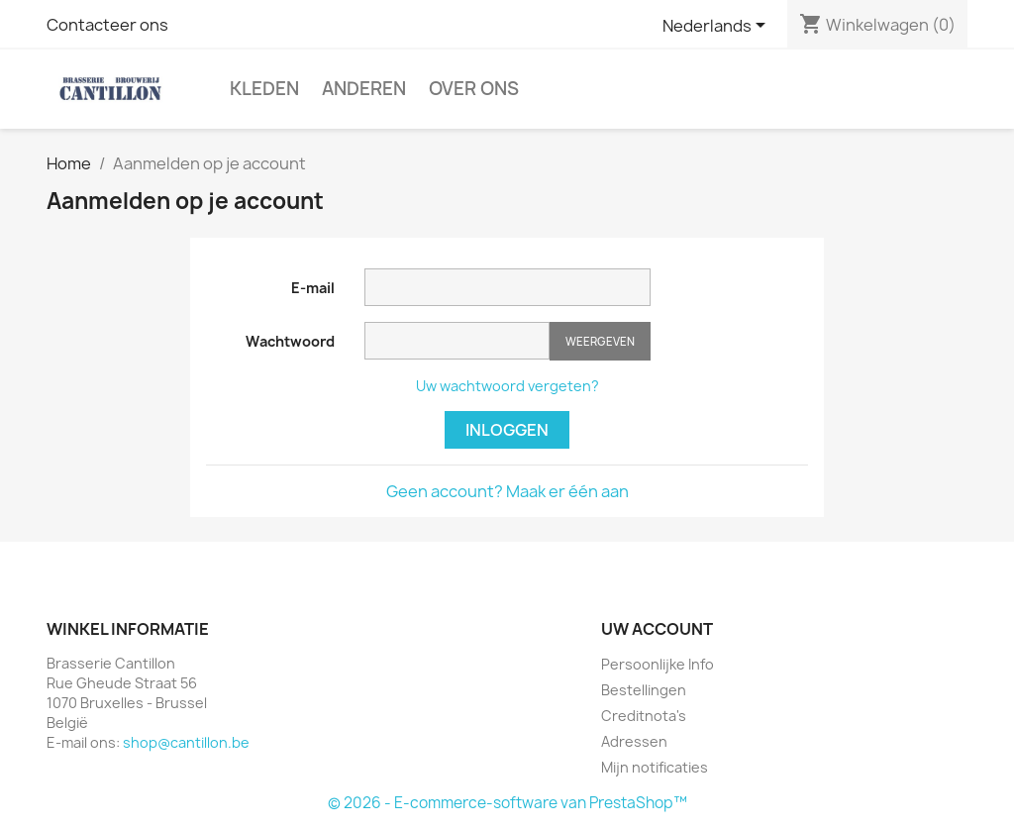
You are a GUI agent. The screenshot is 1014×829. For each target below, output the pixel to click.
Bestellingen (643, 689)
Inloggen (507, 430)
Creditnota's (643, 715)
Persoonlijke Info (657, 664)
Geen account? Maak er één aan (507, 491)
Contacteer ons (107, 25)
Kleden (264, 88)
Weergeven (600, 341)
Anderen (364, 88)
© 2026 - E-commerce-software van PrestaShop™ (507, 802)
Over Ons (474, 88)
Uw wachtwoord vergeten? (507, 385)
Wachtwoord (290, 341)
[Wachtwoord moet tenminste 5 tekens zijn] (457, 341)
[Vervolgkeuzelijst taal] (717, 27)
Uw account (657, 629)
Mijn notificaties (654, 767)
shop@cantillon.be (186, 742)
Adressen (634, 741)
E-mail (313, 287)
